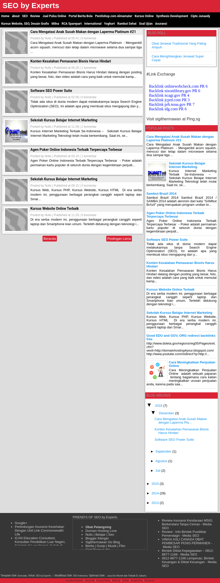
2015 (156, 484)
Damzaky (22, 575)
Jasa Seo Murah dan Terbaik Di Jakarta (126, 575)
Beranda (50, 239)
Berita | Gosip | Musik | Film (105, 546)
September (164, 451)
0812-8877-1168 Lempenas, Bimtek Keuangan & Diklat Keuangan (188, 560)
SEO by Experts (43, 575)
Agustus (162, 461)
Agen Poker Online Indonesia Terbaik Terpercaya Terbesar (76, 150)
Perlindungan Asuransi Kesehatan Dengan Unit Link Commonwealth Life (39, 530)
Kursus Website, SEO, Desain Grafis (25, 23)
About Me (90, 580)
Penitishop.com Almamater (113, 16)
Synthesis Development (172, 16)
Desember (167, 413)
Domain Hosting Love (101, 531)
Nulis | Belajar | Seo (99, 534)
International (93, 23)
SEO (25, 16)
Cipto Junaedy (200, 16)
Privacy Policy (103, 580)
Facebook (149, 580)
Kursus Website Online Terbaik (54, 209)
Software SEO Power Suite (51, 91)
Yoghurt (109, 23)
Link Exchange (162, 74)
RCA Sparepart (72, 23)
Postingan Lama (119, 239)
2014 (156, 493)
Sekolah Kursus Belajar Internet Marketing (63, 120)
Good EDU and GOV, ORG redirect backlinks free (180, 337)
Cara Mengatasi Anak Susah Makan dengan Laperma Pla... (181, 420)
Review (35, 16)
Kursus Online (144, 16)
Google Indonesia (74, 580)
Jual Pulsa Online (54, 16)
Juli (158, 470)
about (16, 16)
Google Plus (137, 580)
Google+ (21, 523)
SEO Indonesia (80, 575)
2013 (156, 503)
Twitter (125, 580)
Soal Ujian (146, 23)
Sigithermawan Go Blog (102, 542)
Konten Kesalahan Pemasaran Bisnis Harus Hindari (70, 61)
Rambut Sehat (126, 23)
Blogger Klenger (97, 538)
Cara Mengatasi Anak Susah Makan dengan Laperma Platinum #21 (83, 32)
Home (5, 16)
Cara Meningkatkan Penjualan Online (192, 364)
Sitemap (116, 580)
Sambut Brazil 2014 (161, 193)
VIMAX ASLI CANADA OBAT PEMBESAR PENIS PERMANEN (186, 541)
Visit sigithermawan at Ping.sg (173, 119)
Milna (55, 23)
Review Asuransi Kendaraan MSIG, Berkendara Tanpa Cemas (187, 522)
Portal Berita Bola (81, 16)
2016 (159, 405)
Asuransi (161, 23)
